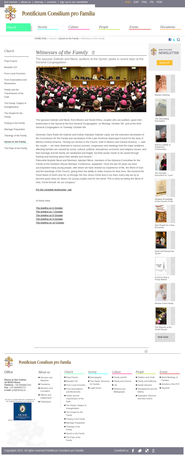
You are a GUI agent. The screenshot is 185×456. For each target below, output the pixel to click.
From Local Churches (14, 73)
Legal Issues (95, 388)
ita (152, 2)
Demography (96, 377)
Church (11, 27)
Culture (73, 27)
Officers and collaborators (46, 396)
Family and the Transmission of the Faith (13, 93)
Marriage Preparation (14, 129)
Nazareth (166, 388)
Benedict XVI (10, 67)
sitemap (38, 2)
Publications (45, 402)
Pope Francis (10, 61)
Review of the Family (164, 303)
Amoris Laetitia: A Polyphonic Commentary (163, 147)
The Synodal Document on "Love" (164, 174)
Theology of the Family (15, 135)
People (103, 27)
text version (11, 2)
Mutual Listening (162, 95)
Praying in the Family (14, 123)
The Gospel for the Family (74, 413)
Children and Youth (146, 377)
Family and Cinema (122, 381)
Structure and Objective (46, 378)
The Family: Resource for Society (100, 382)
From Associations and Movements (74, 390)
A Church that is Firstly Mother (162, 278)
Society (42, 27)
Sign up (164, 62)
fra (144, 2)
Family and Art (120, 377)
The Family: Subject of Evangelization (76, 406)
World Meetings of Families (170, 378)
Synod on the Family (69, 38)
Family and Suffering (147, 381)
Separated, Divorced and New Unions (147, 397)
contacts (51, 2)
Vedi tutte (163, 337)
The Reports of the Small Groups (163, 328)
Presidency (45, 384)
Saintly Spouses (145, 385)
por (159, 2)
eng (128, 2)
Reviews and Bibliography (119, 390)
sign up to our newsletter (74, 2)
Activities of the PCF (171, 384)
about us (26, 2)
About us (44, 372)
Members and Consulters (46, 389)
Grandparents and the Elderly (147, 390)
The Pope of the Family (15, 148)
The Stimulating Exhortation (162, 120)
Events (134, 27)
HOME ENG (41, 38)
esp (136, 2)
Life (115, 385)
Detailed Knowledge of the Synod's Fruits (164, 200)
